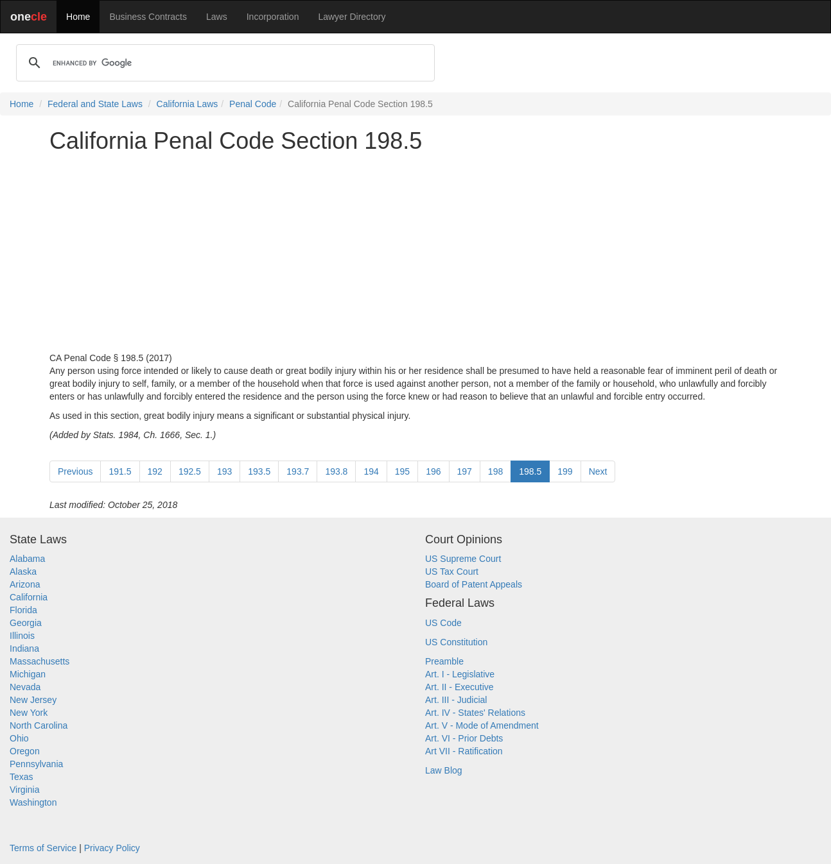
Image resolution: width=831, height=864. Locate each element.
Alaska (23, 571)
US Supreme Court (463, 559)
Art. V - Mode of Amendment (482, 725)
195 (402, 471)
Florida (23, 610)
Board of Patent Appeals (473, 584)
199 (564, 471)
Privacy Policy (112, 848)
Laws (216, 17)
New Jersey (33, 700)
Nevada (25, 687)
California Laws (187, 104)
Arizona (25, 584)
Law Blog (443, 770)
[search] (223, 63)
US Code (443, 623)
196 (433, 471)
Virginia (24, 789)
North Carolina (38, 725)
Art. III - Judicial (456, 700)
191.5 (120, 471)
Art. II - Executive (459, 687)
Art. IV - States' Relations (475, 712)
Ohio (19, 738)
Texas (21, 777)
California (29, 597)
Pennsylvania (36, 764)
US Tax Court (451, 571)
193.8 (336, 471)
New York (29, 712)
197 (464, 471)
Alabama (27, 559)
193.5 (259, 471)
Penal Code (252, 104)
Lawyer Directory (351, 17)
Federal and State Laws (95, 104)
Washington (33, 802)
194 (370, 471)
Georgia (26, 623)
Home (78, 17)
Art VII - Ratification (464, 751)
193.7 (297, 471)
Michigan (28, 674)
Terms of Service (43, 848)
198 (495, 471)
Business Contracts (148, 17)
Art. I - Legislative (459, 674)
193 (224, 471)
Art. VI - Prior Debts (464, 738)
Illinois (22, 636)
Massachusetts (39, 661)
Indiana (24, 648)
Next (598, 471)
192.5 (190, 471)
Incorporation (273, 17)
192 (155, 471)
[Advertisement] (415, 253)
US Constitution (456, 642)
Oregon (25, 751)
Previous (75, 471)
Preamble (444, 661)
